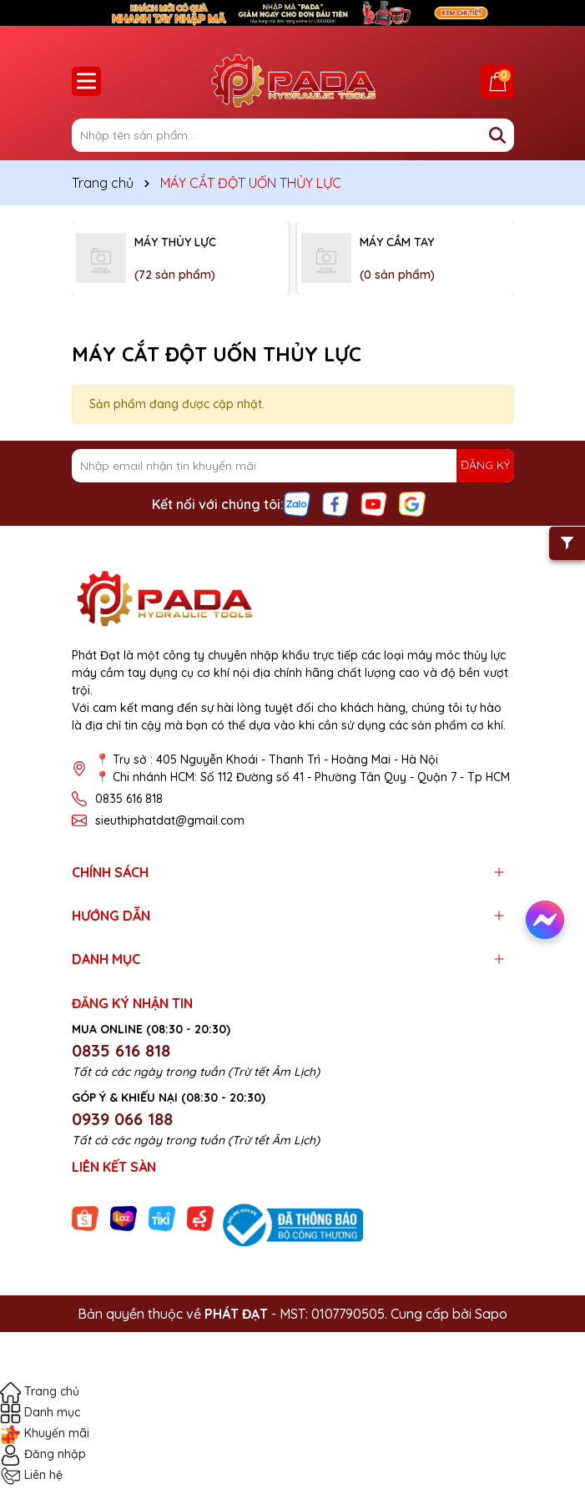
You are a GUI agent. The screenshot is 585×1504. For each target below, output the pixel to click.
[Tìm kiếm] (497, 135)
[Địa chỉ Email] (293, 465)
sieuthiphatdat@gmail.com (170, 820)
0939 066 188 (122, 1118)
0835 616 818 (129, 798)
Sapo (491, 1313)
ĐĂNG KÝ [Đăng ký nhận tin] (485, 464)
